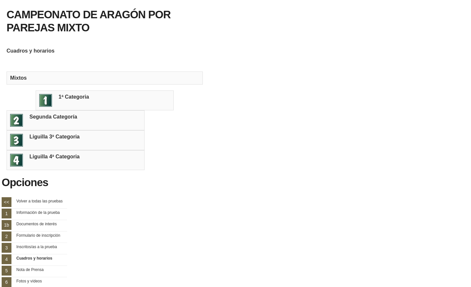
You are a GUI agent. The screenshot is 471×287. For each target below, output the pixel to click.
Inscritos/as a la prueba (36, 247)
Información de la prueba (38, 212)
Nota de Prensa (30, 269)
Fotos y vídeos (29, 281)
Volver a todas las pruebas (39, 201)
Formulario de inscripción (38, 235)
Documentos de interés (36, 224)
